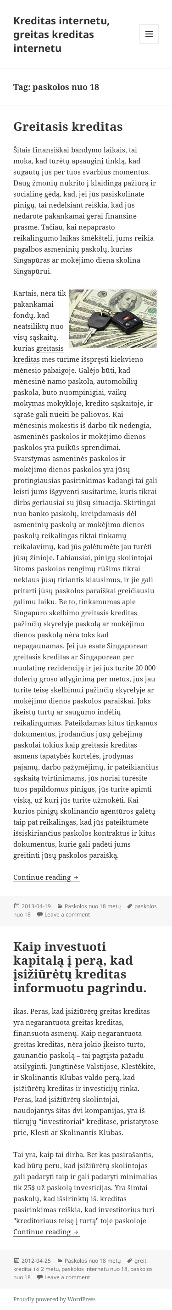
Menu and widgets (149, 43)
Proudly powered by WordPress (54, 1299)
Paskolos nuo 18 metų (93, 906)
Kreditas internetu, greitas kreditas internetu (61, 34)
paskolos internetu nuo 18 (94, 1269)
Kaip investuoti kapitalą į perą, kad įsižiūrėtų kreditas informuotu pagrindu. (80, 967)
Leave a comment (67, 914)
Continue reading (46, 877)
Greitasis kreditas (68, 126)
